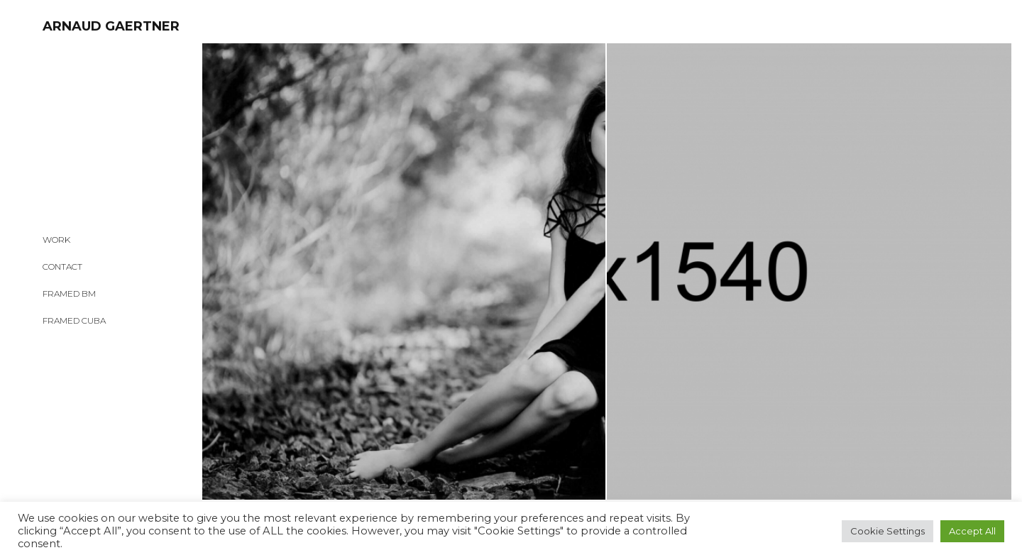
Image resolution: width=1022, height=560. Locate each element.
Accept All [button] (972, 531)
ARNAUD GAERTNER (111, 26)
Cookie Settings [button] (887, 531)
